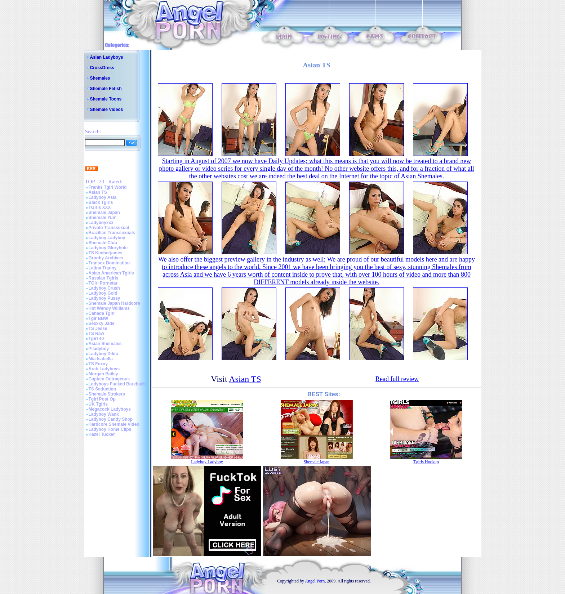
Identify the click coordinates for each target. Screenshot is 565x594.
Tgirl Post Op (102, 399)
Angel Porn (315, 581)
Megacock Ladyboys (110, 409)
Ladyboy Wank (104, 414)
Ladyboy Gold (103, 293)
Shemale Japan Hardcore (114, 303)
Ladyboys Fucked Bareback (117, 384)
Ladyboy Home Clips (110, 429)
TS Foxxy (98, 363)
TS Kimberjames (106, 252)
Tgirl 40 (96, 338)
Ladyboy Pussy (104, 298)
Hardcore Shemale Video (114, 424)
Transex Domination (109, 262)
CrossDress (102, 67)
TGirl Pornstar (103, 283)
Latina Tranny (103, 268)
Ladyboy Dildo (104, 353)
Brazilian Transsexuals (112, 232)
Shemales (100, 78)
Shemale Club (103, 242)
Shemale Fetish (106, 88)
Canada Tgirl (102, 313)
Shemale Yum (103, 217)
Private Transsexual (109, 227)
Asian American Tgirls (111, 273)
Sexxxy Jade (102, 323)
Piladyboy (99, 348)
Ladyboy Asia (103, 197)
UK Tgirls (98, 404)
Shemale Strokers (107, 394)
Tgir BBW (98, 318)
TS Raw (96, 333)
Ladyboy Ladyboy (107, 237)
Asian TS (98, 192)
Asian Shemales (105, 343)
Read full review (397, 379)
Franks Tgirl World (108, 187)
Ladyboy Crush (104, 288)
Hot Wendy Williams (109, 308)
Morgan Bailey (103, 373)
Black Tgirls (101, 202)
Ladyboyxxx (101, 222)
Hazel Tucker (102, 434)
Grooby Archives (106, 257)
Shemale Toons (106, 99)
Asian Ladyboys (106, 57)
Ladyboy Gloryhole (108, 247)
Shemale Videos (106, 109)
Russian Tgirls (104, 278)
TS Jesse (98, 328)
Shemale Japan (104, 212)
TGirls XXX (100, 207)
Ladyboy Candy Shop (111, 419)
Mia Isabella (101, 358)
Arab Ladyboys (104, 368)
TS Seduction (102, 389)
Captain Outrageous (109, 378)
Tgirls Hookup (426, 461)
